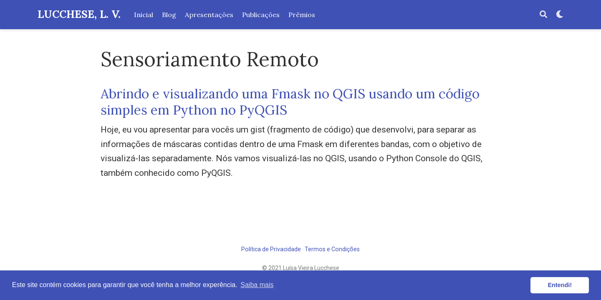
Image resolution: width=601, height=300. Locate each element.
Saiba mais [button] (256, 284)
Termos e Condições (332, 249)
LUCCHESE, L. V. (79, 14)
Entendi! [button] (560, 285)
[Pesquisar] (543, 15)
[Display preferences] (559, 15)
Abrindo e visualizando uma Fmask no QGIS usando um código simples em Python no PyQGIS (290, 101)
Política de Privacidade (271, 249)
